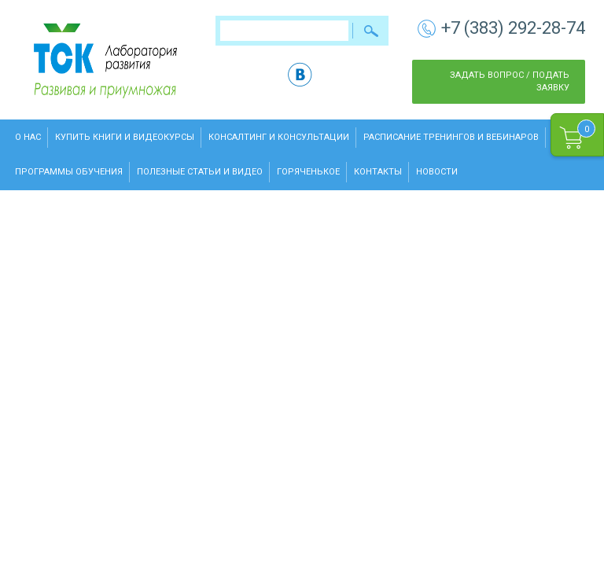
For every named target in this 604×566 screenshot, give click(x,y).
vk (300, 74)
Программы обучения (69, 172)
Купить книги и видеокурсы (124, 137)
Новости (437, 172)
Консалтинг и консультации (278, 137)
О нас (28, 137)
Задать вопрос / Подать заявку (509, 81)
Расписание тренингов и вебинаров (451, 137)
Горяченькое (308, 172)
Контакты (378, 172)
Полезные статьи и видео (200, 172)
